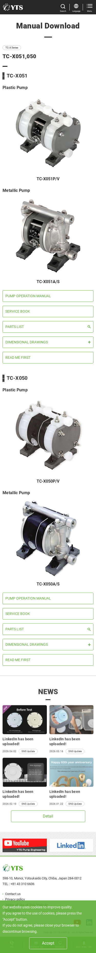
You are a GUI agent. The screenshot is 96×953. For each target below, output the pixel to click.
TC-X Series (11, 47)
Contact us (13, 894)
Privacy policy (15, 899)
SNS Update (28, 756)
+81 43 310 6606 (22, 884)
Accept (48, 943)
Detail (48, 818)
